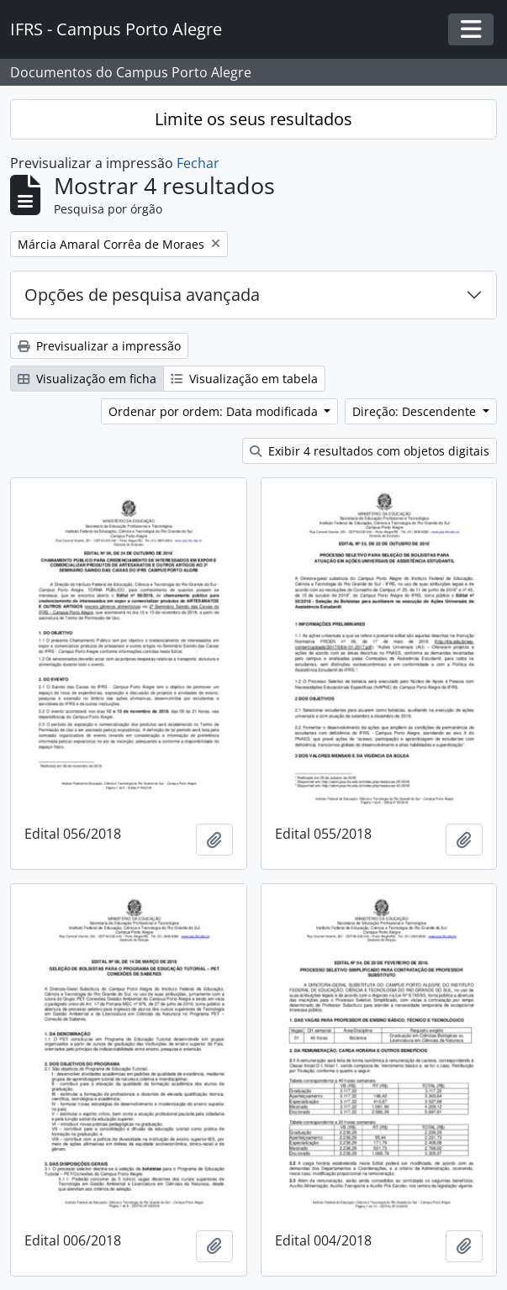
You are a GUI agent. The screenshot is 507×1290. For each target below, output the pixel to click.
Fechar (198, 163)
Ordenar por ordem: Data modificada (214, 411)
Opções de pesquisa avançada (142, 294)
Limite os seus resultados (253, 119)
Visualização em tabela (244, 379)
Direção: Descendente (415, 411)
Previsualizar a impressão (99, 346)
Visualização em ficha (87, 379)
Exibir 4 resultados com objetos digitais (369, 451)
